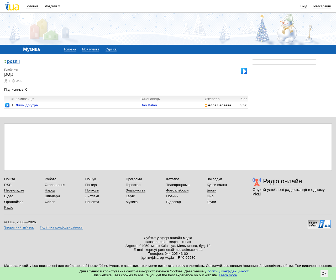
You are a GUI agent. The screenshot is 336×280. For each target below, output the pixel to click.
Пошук (90, 179)
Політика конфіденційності (61, 227)
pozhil (13, 61)
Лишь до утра (26, 105)
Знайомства (135, 190)
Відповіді (173, 202)
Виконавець (150, 99)
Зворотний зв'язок (19, 227)
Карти (130, 196)
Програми (134, 179)
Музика (132, 202)
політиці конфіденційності (228, 271)
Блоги (212, 190)
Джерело (212, 99)
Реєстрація (322, 6)
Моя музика (90, 49)
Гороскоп (133, 185)
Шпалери (52, 196)
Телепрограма (178, 185)
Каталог (172, 179)
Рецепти (92, 202)
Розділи (51, 6)
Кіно (210, 196)
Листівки (92, 196)
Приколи (92, 190)
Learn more (228, 275)
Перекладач (14, 190)
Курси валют (217, 185)
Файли (50, 202)
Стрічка (111, 49)
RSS (8, 185)
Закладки (214, 179)
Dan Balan (148, 105)
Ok (324, 274)
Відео (8, 196)
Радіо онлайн (282, 181)
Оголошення (55, 185)
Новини (172, 196)
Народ (50, 190)
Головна (32, 6)
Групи (211, 202)
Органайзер (13, 202)
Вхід (304, 6)
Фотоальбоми (177, 190)
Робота (50, 179)
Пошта (9, 179)
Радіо (8, 207)
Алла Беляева (218, 105)
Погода (91, 185)
